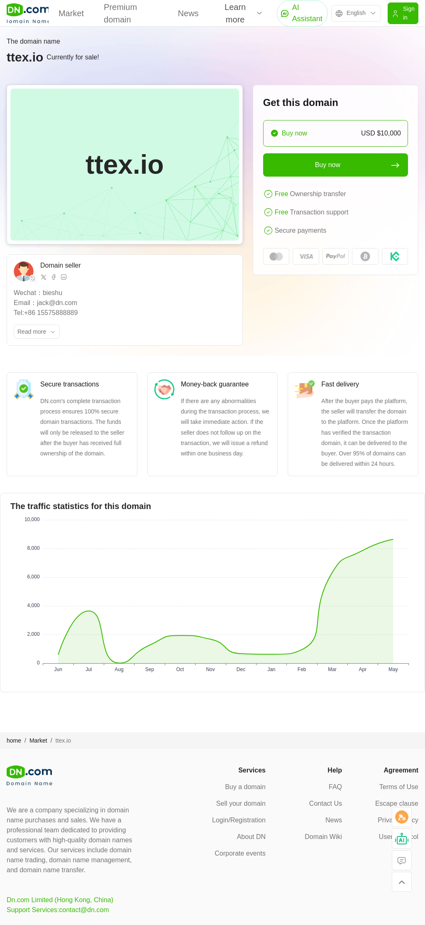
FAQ (335, 786)
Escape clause (396, 803)
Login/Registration (239, 820)
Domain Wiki (323, 836)
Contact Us (325, 803)
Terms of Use (398, 786)
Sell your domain (241, 803)
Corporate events (240, 853)
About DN (251, 836)
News (188, 13)
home (14, 740)
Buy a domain (245, 786)
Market (71, 13)
